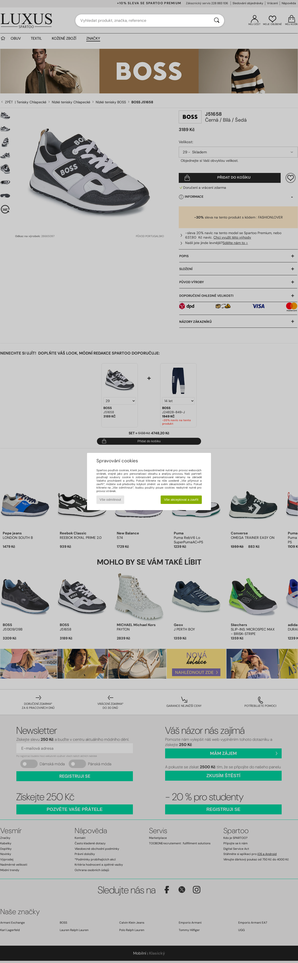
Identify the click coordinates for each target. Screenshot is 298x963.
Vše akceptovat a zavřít (181, 499)
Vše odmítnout (110, 499)
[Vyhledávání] (217, 20)
